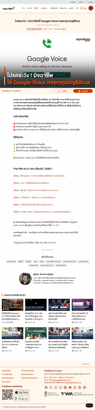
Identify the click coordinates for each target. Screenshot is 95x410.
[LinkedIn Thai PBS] (84, 387)
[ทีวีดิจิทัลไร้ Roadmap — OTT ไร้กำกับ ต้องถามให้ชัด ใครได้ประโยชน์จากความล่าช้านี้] (12, 305)
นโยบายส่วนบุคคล (7, 378)
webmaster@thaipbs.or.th (62, 380)
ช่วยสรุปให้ (83, 91)
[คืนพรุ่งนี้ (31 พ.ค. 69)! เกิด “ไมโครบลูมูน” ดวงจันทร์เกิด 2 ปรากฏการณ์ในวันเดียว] (36, 305)
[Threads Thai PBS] (60, 387)
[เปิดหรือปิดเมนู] (83, 8)
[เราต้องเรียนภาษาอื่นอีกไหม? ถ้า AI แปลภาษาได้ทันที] (12, 333)
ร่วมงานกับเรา (6, 382)
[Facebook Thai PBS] (46, 387)
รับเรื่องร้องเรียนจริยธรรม (29, 378)
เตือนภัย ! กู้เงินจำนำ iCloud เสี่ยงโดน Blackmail (39, 190)
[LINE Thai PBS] (65, 387)
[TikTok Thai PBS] (75, 387)
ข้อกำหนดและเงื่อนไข (27, 370)
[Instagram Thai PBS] (56, 387)
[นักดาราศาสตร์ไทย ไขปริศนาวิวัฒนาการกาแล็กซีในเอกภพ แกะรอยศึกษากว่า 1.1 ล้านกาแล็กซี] (82, 305)
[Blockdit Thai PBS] (80, 387)
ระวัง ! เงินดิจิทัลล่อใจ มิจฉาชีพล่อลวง (35, 183)
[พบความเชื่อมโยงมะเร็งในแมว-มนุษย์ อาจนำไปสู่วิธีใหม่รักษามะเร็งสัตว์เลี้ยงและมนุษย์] (59, 333)
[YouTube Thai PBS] (70, 387)
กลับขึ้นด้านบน (87, 364)
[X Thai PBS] (51, 387)
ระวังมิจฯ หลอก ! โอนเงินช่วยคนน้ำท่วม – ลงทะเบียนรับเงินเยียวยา (45, 212)
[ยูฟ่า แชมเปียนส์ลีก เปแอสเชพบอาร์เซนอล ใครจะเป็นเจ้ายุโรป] (59, 305)
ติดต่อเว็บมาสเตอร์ (27, 374)
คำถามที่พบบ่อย (7, 374)
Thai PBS (55, 225)
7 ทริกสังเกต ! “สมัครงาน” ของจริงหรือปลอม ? (38, 197)
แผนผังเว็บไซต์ (6, 370)
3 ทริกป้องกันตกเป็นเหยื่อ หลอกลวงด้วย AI (37, 204)
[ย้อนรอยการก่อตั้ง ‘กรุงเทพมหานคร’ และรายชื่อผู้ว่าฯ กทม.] (36, 333)
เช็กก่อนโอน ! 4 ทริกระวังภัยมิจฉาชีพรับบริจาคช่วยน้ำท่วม (42, 176)
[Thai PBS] (9, 8)
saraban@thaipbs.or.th (73, 382)
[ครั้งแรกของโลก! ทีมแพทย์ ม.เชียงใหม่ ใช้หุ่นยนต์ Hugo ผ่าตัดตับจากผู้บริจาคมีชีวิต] (82, 333)
